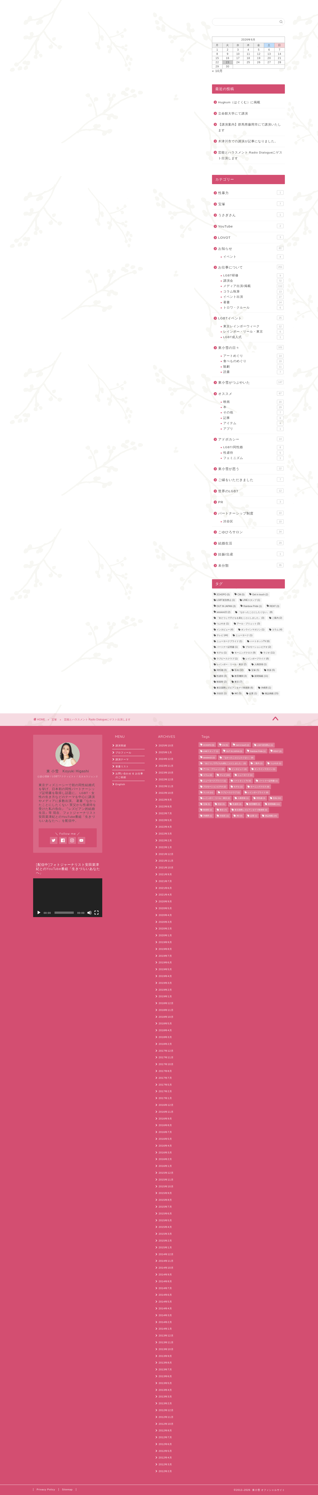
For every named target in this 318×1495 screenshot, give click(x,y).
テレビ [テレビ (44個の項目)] (222, 635)
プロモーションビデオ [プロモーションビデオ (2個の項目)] (258, 647)
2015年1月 (165, 1247)
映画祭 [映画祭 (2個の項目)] (222, 682)
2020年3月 (165, 922)
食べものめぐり (253, 361)
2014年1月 (165, 1328)
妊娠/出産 (251, 554)
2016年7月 (165, 1132)
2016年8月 (165, 1125)
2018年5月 (165, 1023)
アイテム (253, 423)
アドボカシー (251, 439)
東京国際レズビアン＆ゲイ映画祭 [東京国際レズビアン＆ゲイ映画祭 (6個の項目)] (235, 687)
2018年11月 (166, 1010)
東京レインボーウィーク (253, 326)
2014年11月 (166, 1261)
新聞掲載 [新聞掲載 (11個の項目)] (261, 676)
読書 (253, 372)
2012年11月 (166, 1417)
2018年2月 (165, 1044)
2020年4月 (165, 915)
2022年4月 (165, 826)
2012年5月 (165, 1451)
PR (251, 502)
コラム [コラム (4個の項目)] (277, 629)
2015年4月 (165, 1227)
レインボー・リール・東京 (253, 331)
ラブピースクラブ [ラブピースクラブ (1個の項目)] (227, 658)
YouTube (251, 226)
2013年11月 (166, 1342)
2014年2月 (165, 1322)
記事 (253, 418)
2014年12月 (166, 1254)
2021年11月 (166, 860)
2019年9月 (165, 942)
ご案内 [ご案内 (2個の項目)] (277, 618)
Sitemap (67, 1489)
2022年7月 (165, 813)
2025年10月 (166, 745)
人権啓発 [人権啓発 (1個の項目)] (260, 664)
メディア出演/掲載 (253, 286)
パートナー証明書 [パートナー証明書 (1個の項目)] (227, 647)
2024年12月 (166, 759)
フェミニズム (253, 458)
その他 (253, 412)
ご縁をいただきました (251, 479)
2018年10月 (166, 1017)
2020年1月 (165, 935)
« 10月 (217, 71)
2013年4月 (165, 1390)
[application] (67, 897)
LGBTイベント (251, 318)
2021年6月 (165, 888)
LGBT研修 (253, 275)
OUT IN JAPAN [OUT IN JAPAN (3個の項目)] (226, 606)
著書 (253, 302)
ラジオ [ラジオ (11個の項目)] (268, 653)
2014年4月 (165, 1308)
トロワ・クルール (253, 307)
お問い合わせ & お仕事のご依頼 (129, 775)
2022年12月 (166, 779)
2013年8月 (165, 1362)
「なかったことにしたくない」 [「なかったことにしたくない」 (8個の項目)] (255, 612)
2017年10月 (166, 1064)
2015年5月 (165, 1220)
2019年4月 (165, 976)
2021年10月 (166, 867)
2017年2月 (165, 1091)
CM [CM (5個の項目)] (240, 595)
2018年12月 (166, 1003)
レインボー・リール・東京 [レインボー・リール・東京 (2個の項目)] (232, 664)
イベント (253, 257)
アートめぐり (253, 356)
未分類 (251, 565)
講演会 (253, 281)
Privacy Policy (46, 1489)
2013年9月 (165, 1356)
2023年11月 (166, 765)
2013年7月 (165, 1369)
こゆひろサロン (251, 531)
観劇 (253, 366)
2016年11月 (166, 1111)
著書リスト (122, 766)
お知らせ (251, 248)
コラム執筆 (253, 291)
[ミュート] (89, 912)
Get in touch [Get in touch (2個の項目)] (260, 595)
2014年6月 (165, 1294)
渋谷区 (253, 521)
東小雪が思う (251, 468)
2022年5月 (165, 820)
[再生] (39, 912)
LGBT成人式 (253, 337)
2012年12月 (166, 1410)
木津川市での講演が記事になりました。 (248, 141)
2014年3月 (165, 1315)
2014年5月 (165, 1301)
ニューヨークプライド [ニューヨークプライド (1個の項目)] (229, 641)
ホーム (44, 6)
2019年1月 (165, 996)
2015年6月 (165, 1213)
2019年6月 (165, 962)
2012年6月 (165, 1444)
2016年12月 (166, 1105)
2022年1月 (165, 847)
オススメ (251, 393)
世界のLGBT (251, 490)
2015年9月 (165, 1193)
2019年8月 (165, 949)
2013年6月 (165, 1376)
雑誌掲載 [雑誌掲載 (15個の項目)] (271, 693)
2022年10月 (166, 793)
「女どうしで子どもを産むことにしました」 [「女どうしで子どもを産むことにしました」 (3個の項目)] (240, 618)
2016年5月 (165, 1139)
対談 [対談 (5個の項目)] (271, 670)
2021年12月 (166, 854)
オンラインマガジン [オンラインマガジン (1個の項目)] (253, 629)
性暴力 (251, 192)
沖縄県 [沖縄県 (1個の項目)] (266, 687)
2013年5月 (165, 1383)
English (95, 6)
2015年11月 (166, 1179)
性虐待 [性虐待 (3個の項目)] (222, 676)
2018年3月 (165, 1037)
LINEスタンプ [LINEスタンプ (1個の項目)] (251, 600)
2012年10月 (166, 1424)
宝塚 (37, 24)
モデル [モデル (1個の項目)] (222, 653)
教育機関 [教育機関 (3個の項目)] (241, 676)
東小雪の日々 (251, 347)
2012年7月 (165, 1437)
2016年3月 (165, 1152)
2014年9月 (165, 1274)
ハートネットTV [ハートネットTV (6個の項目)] (260, 641)
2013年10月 (166, 1349)
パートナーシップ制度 (251, 513)
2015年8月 (165, 1200)
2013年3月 (165, 1396)
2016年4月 (165, 1145)
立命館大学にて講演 (233, 113)
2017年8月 (165, 1071)
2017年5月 (165, 1084)
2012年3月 (165, 1464)
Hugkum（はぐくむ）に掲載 (239, 102)
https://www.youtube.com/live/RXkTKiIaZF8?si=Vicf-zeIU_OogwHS (93, 151)
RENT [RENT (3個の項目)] (274, 606)
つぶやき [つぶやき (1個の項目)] (223, 624)
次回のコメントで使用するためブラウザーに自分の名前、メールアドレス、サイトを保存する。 (115, 375)
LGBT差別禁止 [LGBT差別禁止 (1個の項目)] (226, 600)
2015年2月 (165, 1240)
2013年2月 (165, 1403)
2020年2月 (165, 928)
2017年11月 (166, 1057)
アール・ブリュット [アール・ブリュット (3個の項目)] (248, 624)
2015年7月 (165, 1206)
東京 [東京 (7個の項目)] (238, 682)
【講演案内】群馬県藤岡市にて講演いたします (249, 127)
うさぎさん (251, 215)
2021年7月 (165, 881)
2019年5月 (165, 969)
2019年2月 (165, 989)
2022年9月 (165, 799)
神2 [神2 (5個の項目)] (238, 693)
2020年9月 (165, 901)
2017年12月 (166, 1050)
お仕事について (251, 267)
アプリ (253, 429)
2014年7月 (165, 1288)
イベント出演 (253, 297)
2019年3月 (165, 983)
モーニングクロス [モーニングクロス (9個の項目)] (245, 653)
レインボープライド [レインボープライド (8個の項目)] (257, 658)
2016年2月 (165, 1159)
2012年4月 (165, 1457)
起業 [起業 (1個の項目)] (253, 693)
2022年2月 (165, 840)
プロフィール (123, 752)
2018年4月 (165, 1030)
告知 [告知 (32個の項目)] (239, 670)
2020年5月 (165, 908)
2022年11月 (166, 786)
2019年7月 (165, 956)
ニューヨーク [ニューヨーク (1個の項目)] (244, 635)
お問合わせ (69, 6)
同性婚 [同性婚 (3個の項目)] (222, 670)
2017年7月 (165, 1078)
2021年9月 (165, 874)
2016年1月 (165, 1166)
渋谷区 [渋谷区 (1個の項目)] (222, 693)
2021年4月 (165, 894)
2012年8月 (165, 1430)
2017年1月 (165, 1098)
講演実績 (120, 745)
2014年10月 (166, 1267)
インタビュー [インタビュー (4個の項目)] (225, 629)
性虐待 (253, 453)
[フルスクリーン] (96, 912)
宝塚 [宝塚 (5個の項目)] (255, 670)
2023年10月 (166, 772)
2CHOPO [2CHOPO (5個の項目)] (223, 595)
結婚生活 (251, 543)
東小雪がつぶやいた (251, 382)
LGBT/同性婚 (253, 447)
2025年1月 (165, 752)
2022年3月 (165, 833)
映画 (253, 402)
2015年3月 (165, 1233)
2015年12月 (166, 1172)
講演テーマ (122, 759)
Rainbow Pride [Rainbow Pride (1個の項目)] (252, 606)
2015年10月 (166, 1186)
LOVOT (251, 237)
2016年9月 (165, 1118)
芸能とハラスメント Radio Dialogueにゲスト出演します (250, 155)
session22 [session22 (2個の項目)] (223, 612)
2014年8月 (165, 1281)
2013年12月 (166, 1335)
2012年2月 (165, 1471)
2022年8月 (165, 806)
